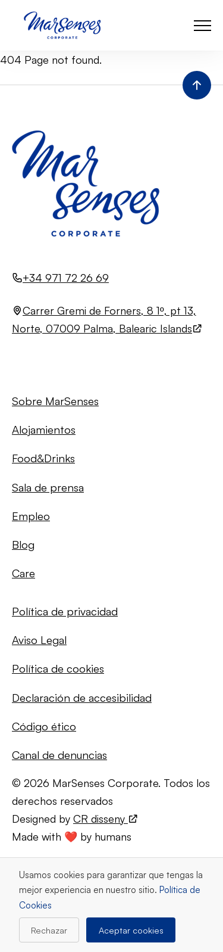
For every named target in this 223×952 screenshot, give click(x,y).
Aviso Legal (39, 639)
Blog (23, 544)
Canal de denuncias (59, 754)
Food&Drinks (43, 458)
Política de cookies (58, 668)
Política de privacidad (65, 611)
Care (23, 573)
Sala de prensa (48, 487)
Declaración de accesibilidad (82, 697)
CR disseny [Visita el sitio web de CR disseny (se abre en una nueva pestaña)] (106, 818)
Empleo (31, 515)
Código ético (44, 726)
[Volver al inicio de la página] (197, 85)
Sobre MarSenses (55, 400)
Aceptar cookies (131, 930)
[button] (202, 25)
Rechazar (49, 930)
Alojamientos (44, 429)
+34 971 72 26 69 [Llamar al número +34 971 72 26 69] (66, 277)
